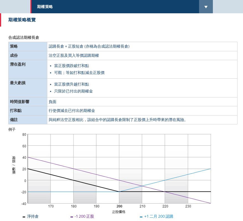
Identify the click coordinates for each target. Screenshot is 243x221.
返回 (15, 215)
